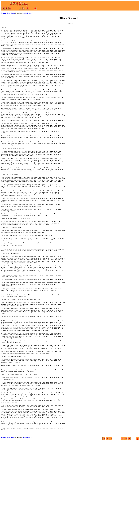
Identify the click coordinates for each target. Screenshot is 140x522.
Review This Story (8, 13)
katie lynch (27, 13)
